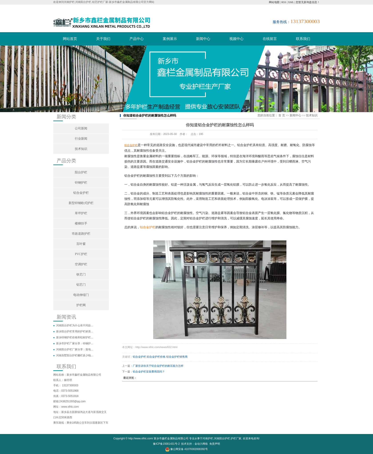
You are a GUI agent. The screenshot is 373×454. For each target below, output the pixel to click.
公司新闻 (81, 128)
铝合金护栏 (81, 192)
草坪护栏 (81, 213)
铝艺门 (81, 284)
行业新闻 (81, 138)
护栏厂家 (236, 438)
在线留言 (270, 39)
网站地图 (274, 2)
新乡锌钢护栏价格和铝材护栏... (74, 337)
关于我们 (103, 39)
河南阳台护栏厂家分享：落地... (74, 349)
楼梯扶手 (81, 223)
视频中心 (236, 39)
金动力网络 (201, 443)
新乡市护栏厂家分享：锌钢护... (74, 343)
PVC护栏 (81, 254)
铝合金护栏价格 (156, 356)
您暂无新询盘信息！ (308, 2)
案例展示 (170, 39)
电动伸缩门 (81, 295)
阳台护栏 (81, 172)
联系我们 (303, 39)
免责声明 (214, 443)
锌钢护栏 (81, 182)
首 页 (281, 115)
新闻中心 (203, 39)
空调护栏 (81, 264)
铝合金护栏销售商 (177, 356)
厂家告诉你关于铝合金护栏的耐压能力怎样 (158, 365)
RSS (284, 2)
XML (291, 2)
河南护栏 (207, 438)
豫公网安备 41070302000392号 (186, 449)
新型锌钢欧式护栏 (81, 203)
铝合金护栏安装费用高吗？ (149, 371)
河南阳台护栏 (222, 438)
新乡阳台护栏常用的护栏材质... (74, 331)
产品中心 (136, 39)
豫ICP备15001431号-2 (166, 443)
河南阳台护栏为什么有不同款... (74, 325)
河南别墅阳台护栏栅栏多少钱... (74, 355)
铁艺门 (81, 274)
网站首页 (70, 39)
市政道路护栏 (81, 233)
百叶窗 (81, 244)
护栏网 (81, 305)
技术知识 (81, 149)
